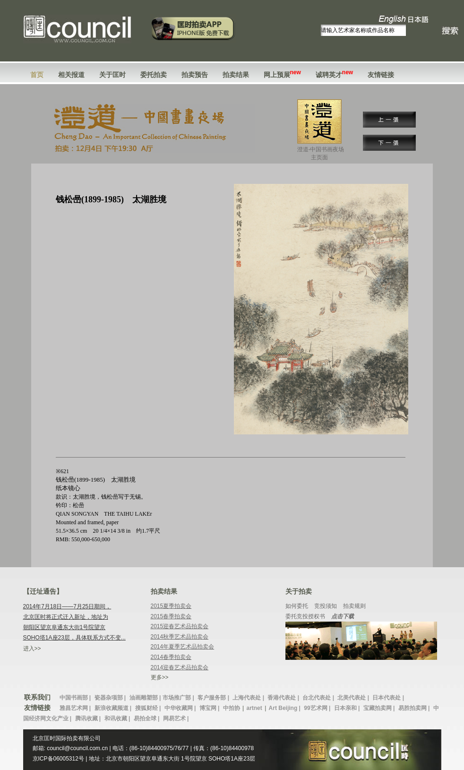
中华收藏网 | (181, 708)
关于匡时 (112, 74)
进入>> (32, 648)
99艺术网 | (318, 708)
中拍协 (231, 708)
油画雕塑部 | (145, 697)
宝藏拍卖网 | (379, 708)
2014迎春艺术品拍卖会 (180, 667)
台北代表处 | (318, 697)
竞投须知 (325, 606)
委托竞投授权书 (305, 616)
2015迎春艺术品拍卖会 (180, 626)
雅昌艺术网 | (76, 708)
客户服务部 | (214, 697)
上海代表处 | (249, 697)
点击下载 (342, 616)
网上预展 (282, 74)
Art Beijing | (285, 708)
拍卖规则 (354, 606)
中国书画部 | (76, 697)
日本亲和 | (347, 708)
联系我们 (37, 697)
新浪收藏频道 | (114, 708)
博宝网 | (210, 708)
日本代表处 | (388, 697)
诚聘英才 (334, 74)
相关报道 (71, 74)
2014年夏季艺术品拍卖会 (183, 646)
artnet (254, 708)
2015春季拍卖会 (171, 616)
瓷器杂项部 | (111, 697)
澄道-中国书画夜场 (320, 154)
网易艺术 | (176, 718)
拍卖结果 (236, 74)
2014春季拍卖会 (171, 657)
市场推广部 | (179, 697)
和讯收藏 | (118, 718)
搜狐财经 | (149, 708)
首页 (36, 74)
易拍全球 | (147, 718)
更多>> (160, 677)
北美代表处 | (353, 697)
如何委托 (296, 606)
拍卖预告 (194, 74)
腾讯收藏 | (89, 718)
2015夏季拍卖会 (171, 606)
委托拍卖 (153, 74)
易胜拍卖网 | (414, 708)
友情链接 (381, 74)
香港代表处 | (284, 697)
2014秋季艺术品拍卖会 (180, 636)
